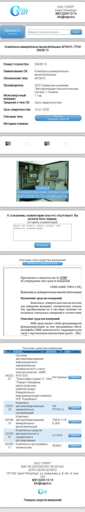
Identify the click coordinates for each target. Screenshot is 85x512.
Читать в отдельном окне (42, 266)
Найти (76, 32)
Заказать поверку (12, 31)
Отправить (42, 248)
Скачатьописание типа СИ (58, 118)
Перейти (75, 380)
